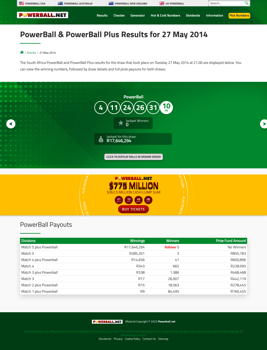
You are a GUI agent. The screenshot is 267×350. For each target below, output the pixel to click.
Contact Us (149, 339)
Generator (138, 15)
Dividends (193, 15)
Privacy (118, 339)
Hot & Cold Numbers (165, 15)
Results (102, 15)
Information (214, 15)
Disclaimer (105, 339)
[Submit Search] (246, 3)
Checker (119, 15)
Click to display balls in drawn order (133, 157)
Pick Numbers (239, 15)
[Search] (229, 3)
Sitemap (163, 339)
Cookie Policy (132, 339)
